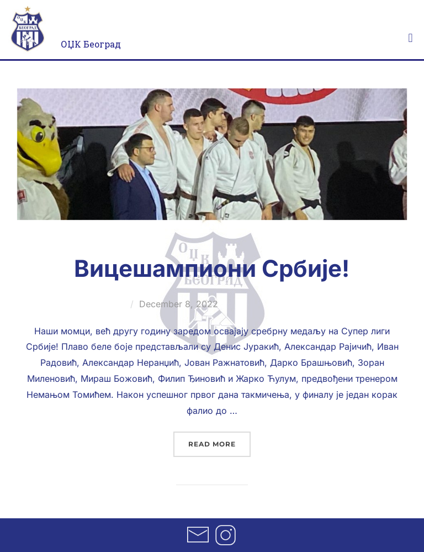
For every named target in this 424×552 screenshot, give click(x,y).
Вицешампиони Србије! (211, 268)
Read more (219, 440)
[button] (410, 37)
